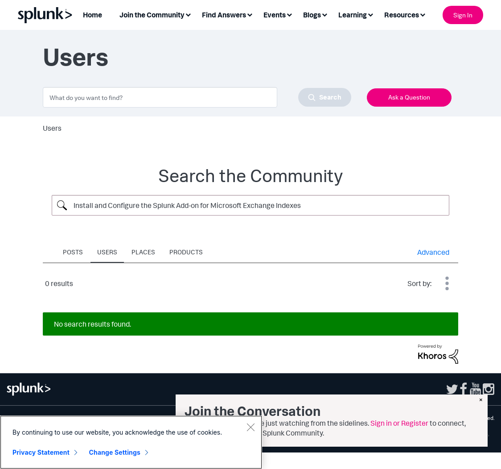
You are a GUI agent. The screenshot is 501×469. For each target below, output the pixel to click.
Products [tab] (186, 252)
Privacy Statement (41, 453)
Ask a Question (409, 97)
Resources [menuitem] (401, 14)
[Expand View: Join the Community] (188, 14)
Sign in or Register (399, 423)
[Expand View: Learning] (370, 14)
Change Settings (114, 453)
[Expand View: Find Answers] (249, 14)
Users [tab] (107, 252)
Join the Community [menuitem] (152, 14)
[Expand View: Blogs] (324, 14)
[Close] (250, 428)
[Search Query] (250, 205)
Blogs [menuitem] (312, 14)
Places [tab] (143, 252)
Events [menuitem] (274, 14)
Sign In (462, 15)
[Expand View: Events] (289, 14)
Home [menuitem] (92, 14)
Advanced (433, 252)
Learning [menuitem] (352, 14)
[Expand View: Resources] (422, 14)
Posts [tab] (73, 252)
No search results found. (92, 324)
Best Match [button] (447, 283)
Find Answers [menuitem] (224, 14)
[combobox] (197, 97)
